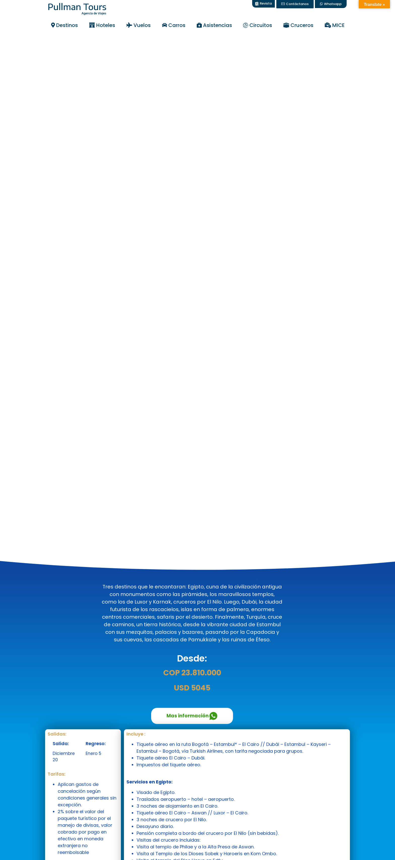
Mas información (192, 716)
